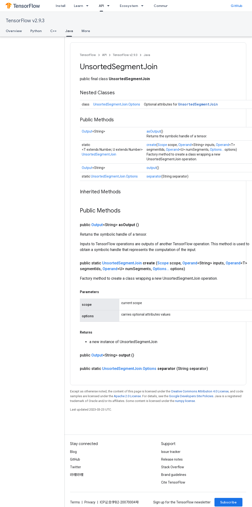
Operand (185, 145)
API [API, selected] (101, 6)
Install (60, 6)
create (151, 145)
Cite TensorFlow (173, 482)
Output (87, 131)
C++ (53, 31)
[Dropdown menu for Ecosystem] (143, 5)
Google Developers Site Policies (191, 396)
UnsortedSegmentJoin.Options (116, 104)
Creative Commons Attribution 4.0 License (200, 391)
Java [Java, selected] (69, 31)
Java (147, 55)
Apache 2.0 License (127, 396)
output (152, 168)
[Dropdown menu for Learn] (88, 5)
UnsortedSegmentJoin (198, 104)
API (104, 55)
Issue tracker (171, 452)
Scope (162, 145)
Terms (75, 502)
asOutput (154, 131)
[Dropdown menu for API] (109, 5)
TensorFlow (88, 55)
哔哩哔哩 (76, 475)
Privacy (89, 502)
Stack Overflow (172, 467)
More (86, 31)
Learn (78, 6)
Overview (14, 31)
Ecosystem (129, 6)
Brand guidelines (173, 475)
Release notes (172, 459)
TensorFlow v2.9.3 (25, 21)
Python (36, 31)
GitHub (236, 6)
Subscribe (228, 502)
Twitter (75, 467)
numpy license (185, 401)
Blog (73, 452)
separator (154, 176)
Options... (217, 149)
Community (163, 6)
